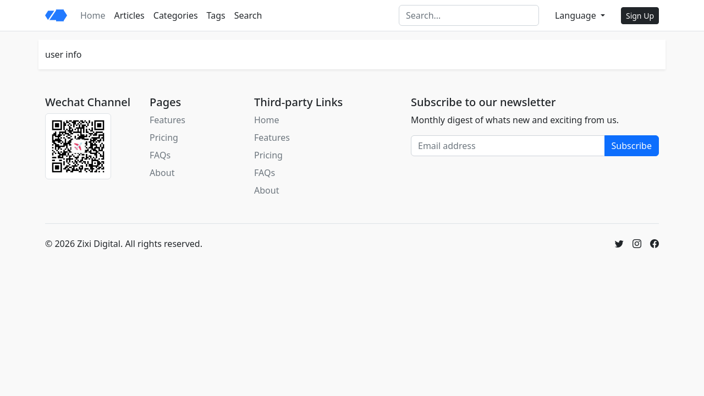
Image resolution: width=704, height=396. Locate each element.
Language (576, 15)
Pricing (164, 137)
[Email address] (508, 145)
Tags (216, 15)
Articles (129, 15)
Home (93, 15)
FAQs (160, 155)
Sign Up (640, 15)
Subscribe (632, 146)
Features (167, 120)
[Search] (469, 15)
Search (248, 15)
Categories (175, 15)
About (162, 173)
